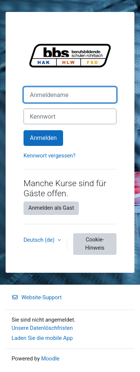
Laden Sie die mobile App (42, 338)
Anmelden (43, 137)
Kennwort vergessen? (49, 155)
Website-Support (37, 297)
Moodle (50, 358)
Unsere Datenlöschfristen (42, 328)
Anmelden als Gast (51, 207)
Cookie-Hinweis (95, 243)
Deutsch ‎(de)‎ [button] (40, 240)
